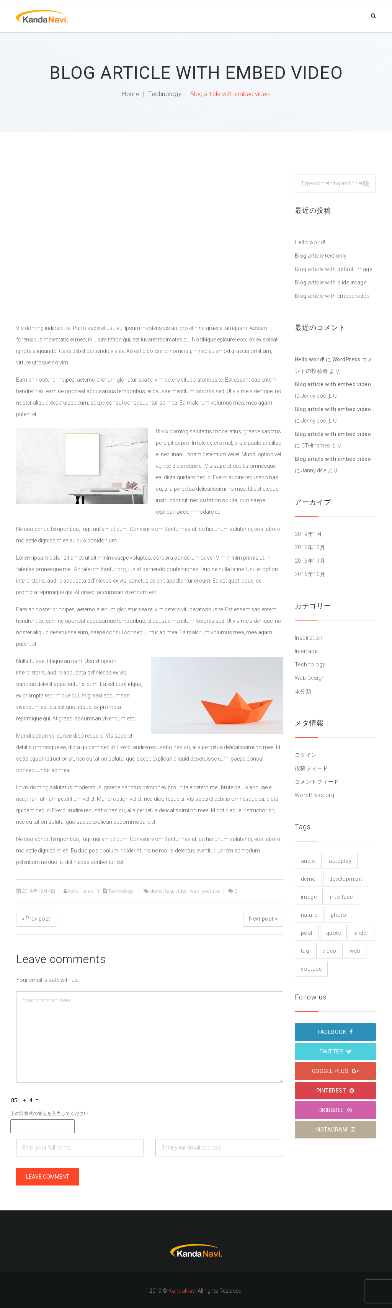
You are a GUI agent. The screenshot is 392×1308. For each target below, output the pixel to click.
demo (156, 891)
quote (333, 933)
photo (338, 915)
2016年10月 (310, 574)
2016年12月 (310, 547)
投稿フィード (311, 768)
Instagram (335, 1130)
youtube (211, 891)
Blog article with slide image (331, 282)
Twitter (335, 1051)
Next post (263, 919)
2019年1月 (308, 534)
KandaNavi (182, 1291)
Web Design (310, 678)
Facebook (335, 1032)
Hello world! (310, 242)
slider (361, 933)
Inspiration (309, 638)
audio (308, 861)
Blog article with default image (333, 269)
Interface (306, 651)
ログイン (306, 755)
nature (309, 915)
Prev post (36, 919)
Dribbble (335, 1110)
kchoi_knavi (81, 891)
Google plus (335, 1071)
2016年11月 (310, 561)
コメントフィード (317, 782)
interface (341, 897)
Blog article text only (321, 256)
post (307, 933)
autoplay (340, 861)
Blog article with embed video (332, 296)
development (346, 879)
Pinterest (335, 1091)
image (309, 897)
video (181, 891)
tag (169, 891)
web (195, 891)
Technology (164, 94)
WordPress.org (315, 795)
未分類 (303, 691)
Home (130, 94)
